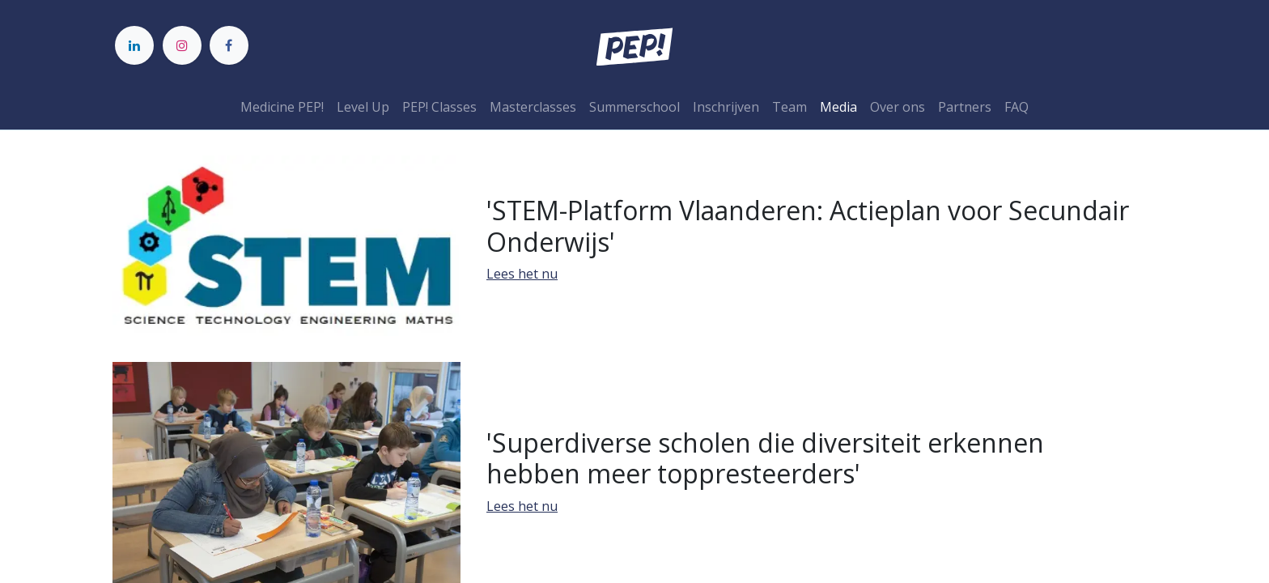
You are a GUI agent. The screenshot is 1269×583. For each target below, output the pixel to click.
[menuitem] (282, 107)
